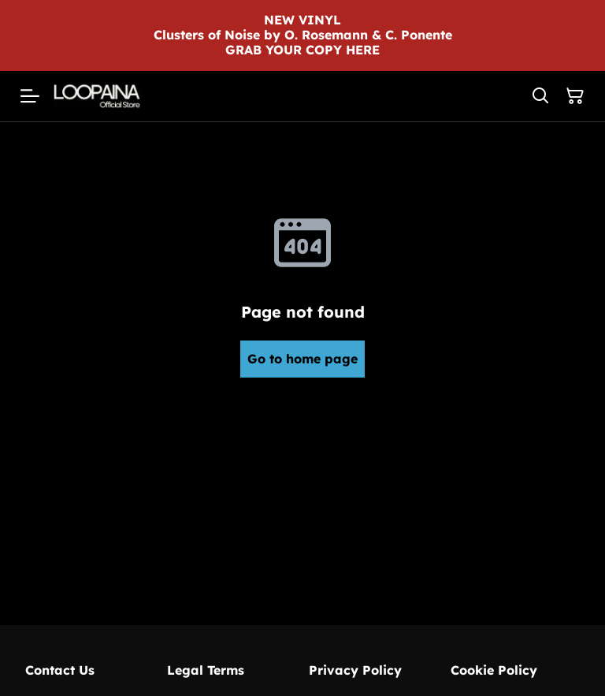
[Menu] (30, 96)
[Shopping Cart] (575, 96)
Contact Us (60, 670)
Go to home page (302, 359)
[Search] (540, 96)
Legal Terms (205, 670)
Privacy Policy (355, 670)
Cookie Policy (494, 670)
